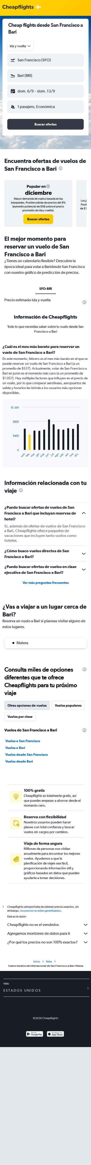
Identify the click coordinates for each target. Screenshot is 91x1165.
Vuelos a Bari (15, 748)
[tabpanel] (45, 407)
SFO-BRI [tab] (45, 289)
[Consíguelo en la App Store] (55, 1034)
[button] (45, 60)
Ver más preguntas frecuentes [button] (46, 583)
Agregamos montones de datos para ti (48, 933)
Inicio (36, 961)
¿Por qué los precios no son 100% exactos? (48, 942)
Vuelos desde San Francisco (26, 754)
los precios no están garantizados (40, 910)
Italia (49, 961)
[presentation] (60, 168)
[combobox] (20, 46)
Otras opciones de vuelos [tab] (27, 705)
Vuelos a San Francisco (22, 741)
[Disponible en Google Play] (34, 1034)
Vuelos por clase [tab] (20, 717)
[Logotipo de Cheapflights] (17, 7)
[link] (38, 219)
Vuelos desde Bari (19, 761)
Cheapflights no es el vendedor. (48, 925)
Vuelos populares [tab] (68, 705)
